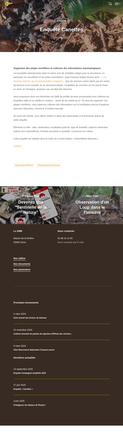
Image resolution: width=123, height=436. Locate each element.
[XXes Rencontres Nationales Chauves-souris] (61, 348)
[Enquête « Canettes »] (61, 387)
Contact (17, 146)
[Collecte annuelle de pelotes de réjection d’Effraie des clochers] (61, 332)
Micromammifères (24, 165)
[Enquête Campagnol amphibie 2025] (61, 371)
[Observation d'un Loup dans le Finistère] (92, 205)
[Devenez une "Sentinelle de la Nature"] (31, 205)
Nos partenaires (21, 269)
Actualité (61, 21)
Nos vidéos (19, 258)
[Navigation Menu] (117, 3)
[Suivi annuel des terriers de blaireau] (61, 316)
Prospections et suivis (49, 165)
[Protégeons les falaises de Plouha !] (61, 403)
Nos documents (21, 264)
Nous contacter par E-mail (71, 242)
